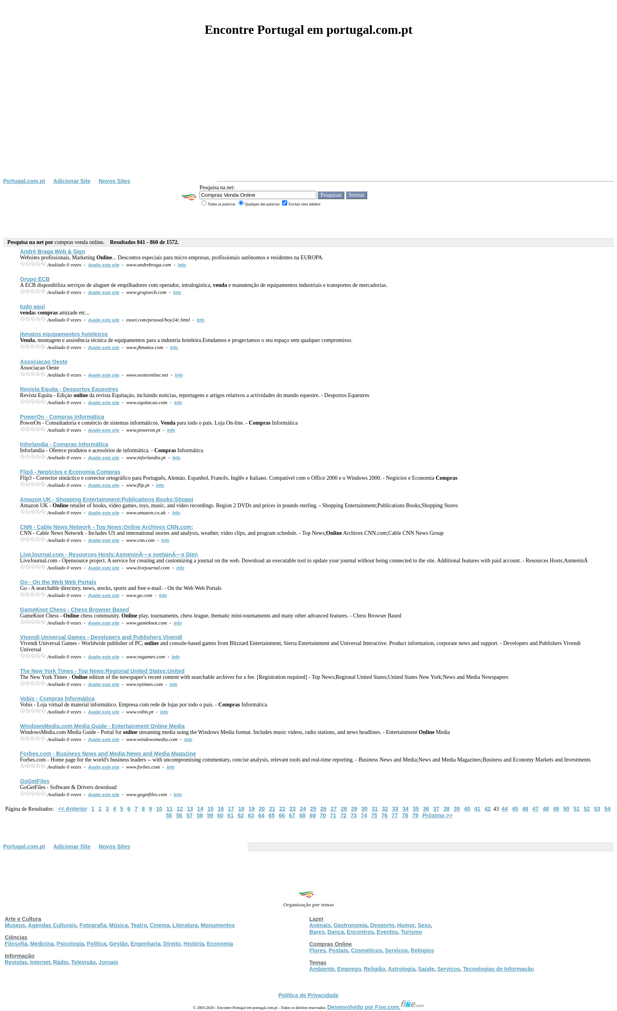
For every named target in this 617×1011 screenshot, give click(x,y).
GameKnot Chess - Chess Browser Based (74, 609)
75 (374, 815)
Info (182, 264)
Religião (374, 969)
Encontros (360, 932)
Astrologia (401, 969)
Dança (335, 932)
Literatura (185, 925)
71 (333, 815)
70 (323, 815)
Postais (338, 950)
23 (293, 809)
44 (505, 809)
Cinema (160, 925)
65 (271, 815)
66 (282, 815)
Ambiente (321, 969)
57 (190, 815)
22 (282, 809)
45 (515, 809)
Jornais (108, 962)
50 (566, 809)
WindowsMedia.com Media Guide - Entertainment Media (102, 726)
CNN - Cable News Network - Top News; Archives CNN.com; (106, 527)
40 (467, 809)
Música (118, 925)
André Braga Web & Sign (52, 251)
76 (384, 815)
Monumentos (218, 925)
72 (343, 815)
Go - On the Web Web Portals (58, 582)
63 (251, 815)
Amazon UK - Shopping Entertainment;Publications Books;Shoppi (106, 499)
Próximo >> (438, 815)
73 (354, 815)
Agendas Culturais (52, 925)
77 (395, 815)
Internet (40, 962)
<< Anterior (72, 809)
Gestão (118, 944)
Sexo (423, 925)
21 (272, 809)
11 (169, 809)
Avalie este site (104, 264)
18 (241, 809)
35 (416, 809)
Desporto (382, 925)
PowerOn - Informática (62, 417)
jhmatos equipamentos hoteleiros (64, 334)
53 (597, 809)
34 (406, 809)
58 (200, 815)
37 (436, 809)
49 (556, 809)
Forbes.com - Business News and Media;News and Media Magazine (108, 753)
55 (169, 815)
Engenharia (146, 944)
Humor (406, 925)
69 (313, 815)
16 (221, 809)
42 (487, 809)
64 (261, 815)
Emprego (349, 969)
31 (374, 809)
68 (302, 815)
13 (190, 809)
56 (179, 815)
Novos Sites (114, 181)
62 (241, 815)
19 (251, 809)
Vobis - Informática (57, 698)
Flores (317, 950)
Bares (317, 932)
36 (426, 809)
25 (313, 809)
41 (477, 809)
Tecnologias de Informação (498, 969)
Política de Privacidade (309, 995)
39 (457, 809)
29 (354, 809)
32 (385, 809)
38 (446, 809)
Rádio (60, 962)
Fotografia (92, 925)
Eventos (387, 932)
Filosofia (16, 944)
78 (405, 815)
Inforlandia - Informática (64, 444)
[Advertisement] (308, 119)
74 (364, 815)
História (193, 944)
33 (395, 809)
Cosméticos (366, 950)
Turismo (411, 932)
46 (525, 809)
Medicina (42, 944)
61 (230, 815)
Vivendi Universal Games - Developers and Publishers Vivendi (101, 637)
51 (576, 809)
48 (546, 809)
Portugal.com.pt (24, 181)
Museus (15, 925)
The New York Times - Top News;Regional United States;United (102, 671)
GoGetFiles (35, 781)
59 (210, 815)
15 (210, 809)
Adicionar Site (72, 181)
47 (535, 809)
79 (415, 815)
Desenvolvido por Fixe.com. (375, 1007)
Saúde (426, 969)
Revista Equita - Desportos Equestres (69, 389)
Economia (220, 944)
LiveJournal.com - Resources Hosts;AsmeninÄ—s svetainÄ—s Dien (109, 554)
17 (231, 809)
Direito (172, 944)
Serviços (396, 950)
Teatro (139, 925)
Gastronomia (350, 925)
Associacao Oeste (44, 362)
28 (344, 809)
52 (587, 809)
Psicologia (70, 944)
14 (200, 809)
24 (303, 809)
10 (159, 809)
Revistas (16, 962)
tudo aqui (32, 306)
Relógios (422, 950)
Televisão (83, 962)
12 (180, 809)
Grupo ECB (35, 279)
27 (334, 809)
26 (323, 809)
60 (220, 815)
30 (364, 809)
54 (607, 809)
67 (292, 815)
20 (262, 809)
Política (97, 944)
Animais (320, 925)
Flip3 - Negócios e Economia (70, 472)
